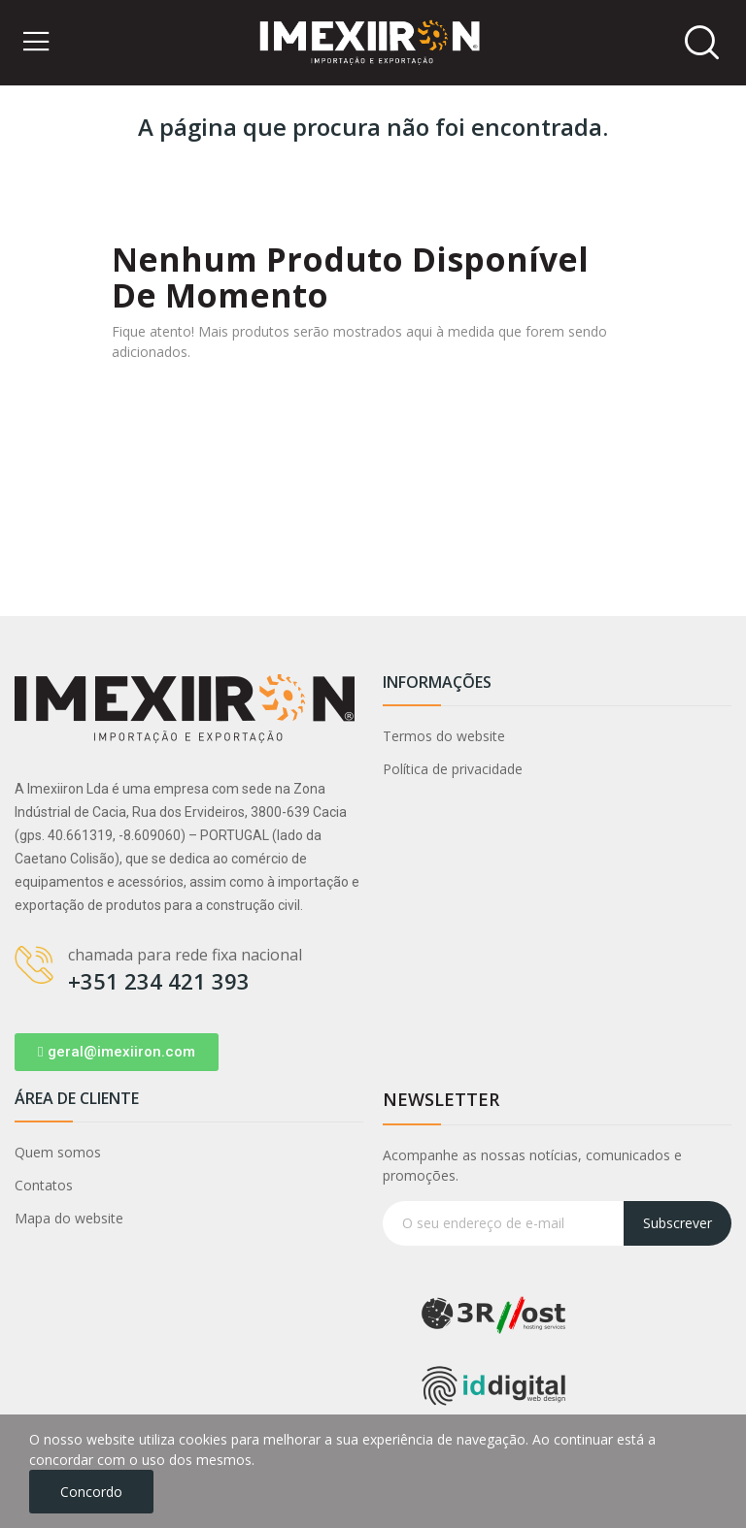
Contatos (44, 1185)
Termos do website (444, 736)
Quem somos (58, 1152)
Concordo (91, 1491)
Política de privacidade (453, 769)
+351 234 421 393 (159, 980)
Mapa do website (69, 1218)
